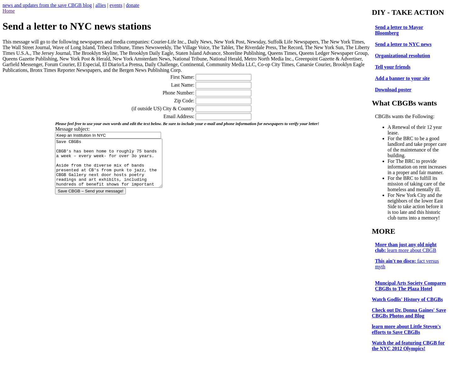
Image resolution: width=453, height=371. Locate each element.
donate (132, 5)
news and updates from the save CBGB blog (47, 5)
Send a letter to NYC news (404, 44)
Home (9, 11)
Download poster (394, 89)
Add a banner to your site (403, 78)
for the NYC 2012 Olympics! (409, 351)
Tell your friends (394, 67)
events (115, 5)
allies (100, 5)
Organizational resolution (403, 55)
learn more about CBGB (407, 253)
